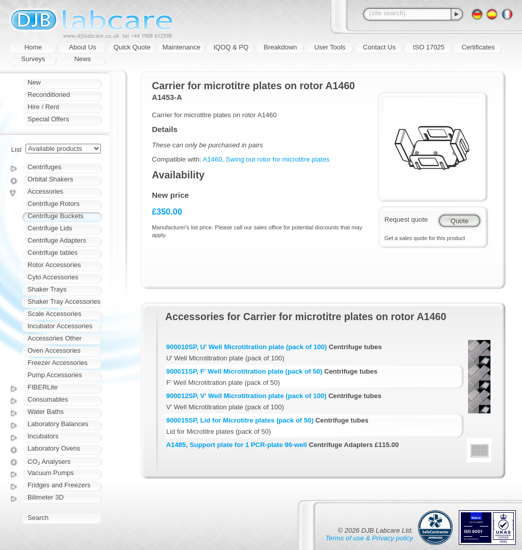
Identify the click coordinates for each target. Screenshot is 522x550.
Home (33, 47)
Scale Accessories (55, 314)
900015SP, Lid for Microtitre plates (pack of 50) (240, 420)
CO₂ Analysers (49, 461)
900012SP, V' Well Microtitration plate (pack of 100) (246, 396)
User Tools (329, 47)
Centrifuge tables (52, 252)
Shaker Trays (47, 289)
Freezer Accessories (58, 362)
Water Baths (46, 411)
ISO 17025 (429, 47)
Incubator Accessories (60, 326)
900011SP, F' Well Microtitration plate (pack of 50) (244, 371)
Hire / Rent (43, 107)
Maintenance (181, 47)
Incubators (43, 436)
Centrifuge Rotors (54, 203)
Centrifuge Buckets (56, 216)
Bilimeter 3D (46, 497)
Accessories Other (55, 338)
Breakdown (280, 47)
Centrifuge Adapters (57, 240)
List (16, 149)
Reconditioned (49, 94)
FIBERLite (43, 387)
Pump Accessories (55, 375)
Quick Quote (132, 47)
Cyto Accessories (53, 277)
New (34, 82)
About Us (82, 47)
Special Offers (48, 119)
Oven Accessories (54, 350)
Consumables (48, 399)
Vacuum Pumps (51, 473)
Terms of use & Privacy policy (369, 538)
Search (38, 517)
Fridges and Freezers (59, 485)
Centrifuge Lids (50, 228)
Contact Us (379, 47)
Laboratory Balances (58, 424)
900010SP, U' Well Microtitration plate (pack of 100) (246, 347)
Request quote (406, 219)
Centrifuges (44, 167)
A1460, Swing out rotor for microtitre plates (266, 159)
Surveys (33, 59)
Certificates (477, 47)
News (82, 59)
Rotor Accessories (54, 265)
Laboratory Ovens (54, 448)
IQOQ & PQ (231, 47)
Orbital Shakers (50, 179)
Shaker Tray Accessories (64, 301)
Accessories (45, 191)
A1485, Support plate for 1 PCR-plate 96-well (236, 445)
